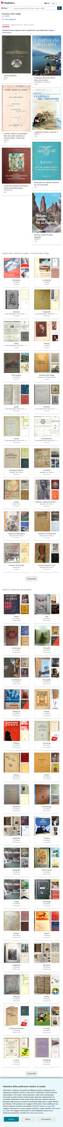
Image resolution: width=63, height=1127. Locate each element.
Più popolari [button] (5, 25)
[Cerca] (59, 8)
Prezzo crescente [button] (29, 25)
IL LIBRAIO (6, 16)
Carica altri (31, 579)
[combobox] (34, 8)
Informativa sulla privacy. (34, 1113)
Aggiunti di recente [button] (16, 25)
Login (53, 3)
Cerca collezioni (9, 19)
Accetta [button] (11, 1119)
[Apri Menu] (5, 8)
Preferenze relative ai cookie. (42, 1106)
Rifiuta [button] (27, 1119)
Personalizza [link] (46, 1119)
